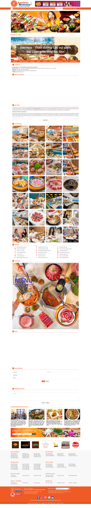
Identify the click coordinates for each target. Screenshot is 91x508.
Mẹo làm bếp (13, 475)
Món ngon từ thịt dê (37, 455)
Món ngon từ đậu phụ (14, 457)
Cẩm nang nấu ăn (14, 462)
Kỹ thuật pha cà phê (72, 454)
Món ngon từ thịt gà (14, 455)
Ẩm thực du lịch (13, 482)
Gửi (43, 381)
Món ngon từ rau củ (26, 457)
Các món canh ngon (14, 469)
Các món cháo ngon (26, 467)
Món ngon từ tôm (14, 454)
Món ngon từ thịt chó (37, 456)
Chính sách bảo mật (45, 500)
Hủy (47, 381)
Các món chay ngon (26, 469)
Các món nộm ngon (26, 468)
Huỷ (47, 402)
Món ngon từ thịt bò (14, 456)
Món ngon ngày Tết (14, 453)
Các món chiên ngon (61, 466)
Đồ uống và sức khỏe (49, 476)
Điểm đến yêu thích (14, 483)
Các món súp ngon (37, 468)
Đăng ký (55, 500)
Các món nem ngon (37, 467)
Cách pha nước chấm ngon (62, 467)
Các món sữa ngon (49, 453)
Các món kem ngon (72, 453)
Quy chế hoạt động (38, 500)
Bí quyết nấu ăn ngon (37, 475)
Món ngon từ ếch (37, 453)
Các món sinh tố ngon (61, 455)
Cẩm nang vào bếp (26, 475)
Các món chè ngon (61, 453)
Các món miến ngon (26, 466)
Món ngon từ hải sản (26, 454)
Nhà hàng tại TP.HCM (16, 34)
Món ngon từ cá (25, 453)
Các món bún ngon (14, 466)
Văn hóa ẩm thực (25, 482)
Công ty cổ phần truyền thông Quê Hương (34, 489)
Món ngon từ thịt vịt (26, 455)
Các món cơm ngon (14, 467)
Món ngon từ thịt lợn (26, 456)
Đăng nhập (52, 500)
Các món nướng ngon (72, 466)
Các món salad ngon (14, 468)
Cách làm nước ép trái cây (73, 455)
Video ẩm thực (49, 481)
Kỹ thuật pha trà (60, 454)
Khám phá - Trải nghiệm (16, 481)
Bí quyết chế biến (49, 462)
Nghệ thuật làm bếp (15, 473)
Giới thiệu (32, 500)
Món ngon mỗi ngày (15, 451)
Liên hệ (59, 500)
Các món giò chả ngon (37, 469)
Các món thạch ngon (49, 454)
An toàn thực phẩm (61, 475)
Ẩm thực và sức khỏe (49, 475)
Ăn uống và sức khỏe (50, 473)
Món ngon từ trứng (37, 454)
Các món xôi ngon (37, 466)
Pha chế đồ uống (49, 451)
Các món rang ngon (49, 466)
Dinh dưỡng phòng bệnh (73, 475)
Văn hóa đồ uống (37, 482)
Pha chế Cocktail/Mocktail (50, 455)
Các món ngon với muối (50, 467)
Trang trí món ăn (14, 476)
